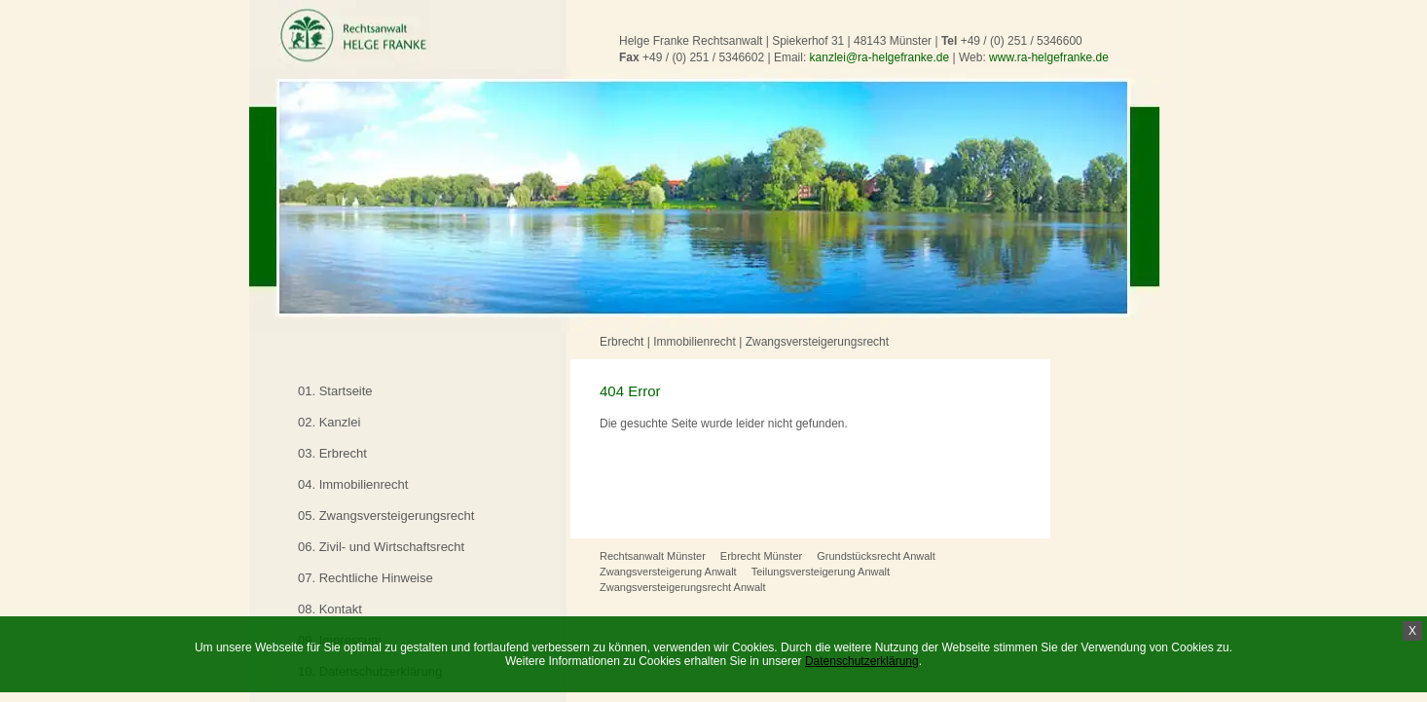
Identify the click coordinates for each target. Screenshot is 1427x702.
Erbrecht (621, 342)
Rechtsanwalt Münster (653, 556)
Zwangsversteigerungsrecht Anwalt (683, 587)
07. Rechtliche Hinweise (365, 578)
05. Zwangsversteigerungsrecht (386, 515)
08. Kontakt (330, 609)
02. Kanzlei (329, 422)
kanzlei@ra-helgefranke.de (880, 57)
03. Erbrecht (332, 453)
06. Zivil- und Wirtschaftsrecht (381, 546)
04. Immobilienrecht (353, 484)
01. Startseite (335, 391)
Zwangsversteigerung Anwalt (668, 571)
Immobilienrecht (694, 342)
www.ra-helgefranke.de (1049, 57)
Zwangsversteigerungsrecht (817, 342)
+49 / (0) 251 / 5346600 (1021, 41)
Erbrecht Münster (761, 556)
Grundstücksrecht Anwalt (876, 556)
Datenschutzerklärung (862, 661)
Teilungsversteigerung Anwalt (820, 571)
